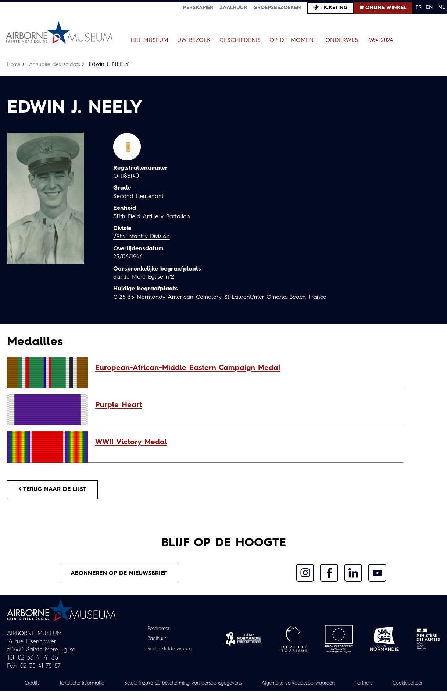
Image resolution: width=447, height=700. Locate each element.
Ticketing (334, 7)
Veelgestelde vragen (169, 649)
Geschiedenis (240, 40)
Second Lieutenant (138, 196)
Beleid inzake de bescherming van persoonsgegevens (206, 684)
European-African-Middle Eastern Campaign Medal (187, 368)
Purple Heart (118, 405)
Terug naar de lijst (53, 490)
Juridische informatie (98, 684)
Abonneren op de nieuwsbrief (119, 574)
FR (418, 7)
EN (429, 7)
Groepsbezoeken (277, 7)
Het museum (149, 40)
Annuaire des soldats (55, 64)
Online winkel (385, 7)
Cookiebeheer (223, 692)
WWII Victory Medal (131, 442)
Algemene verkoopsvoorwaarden (330, 684)
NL (441, 7)
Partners (399, 684)
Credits (46, 684)
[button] (245, 368)
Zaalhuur (233, 7)
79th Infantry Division (142, 237)
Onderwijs (341, 40)
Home (14, 64)
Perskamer (198, 7)
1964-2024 (380, 40)
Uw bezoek (194, 40)
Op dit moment (293, 40)
